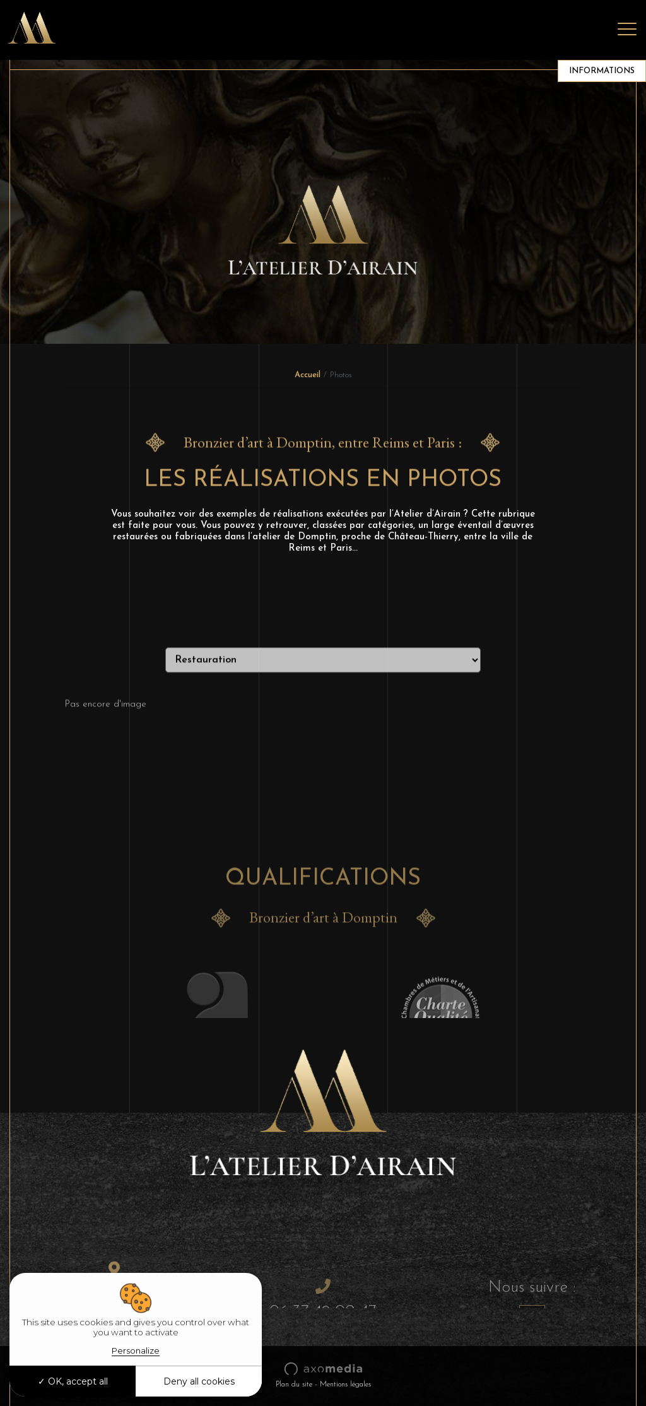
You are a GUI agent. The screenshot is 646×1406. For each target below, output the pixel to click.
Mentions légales (345, 1384)
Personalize (136, 1350)
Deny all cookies (199, 1381)
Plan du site (294, 1384)
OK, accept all (73, 1381)
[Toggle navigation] (627, 30)
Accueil (307, 375)
